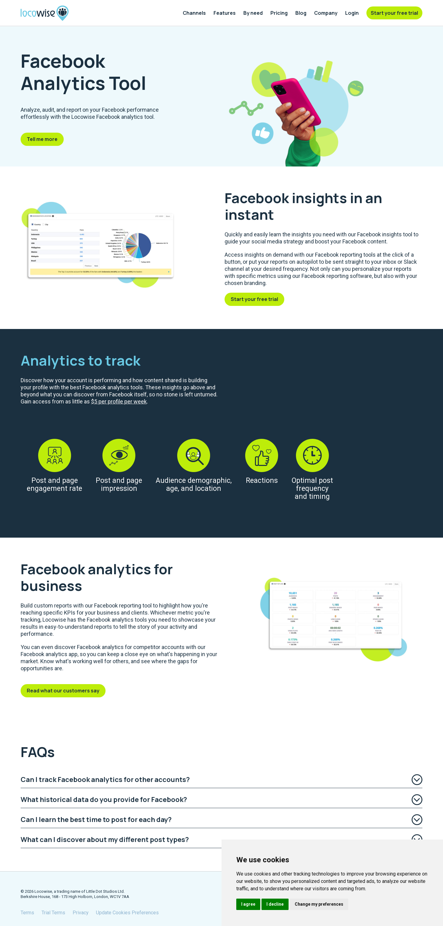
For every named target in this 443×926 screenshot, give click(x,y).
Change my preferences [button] (319, 904)
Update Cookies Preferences (127, 913)
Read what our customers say (63, 690)
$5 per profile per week (119, 401)
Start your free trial (254, 299)
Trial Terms (53, 913)
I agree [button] (248, 904)
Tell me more (42, 139)
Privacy (81, 913)
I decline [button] (275, 904)
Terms (27, 913)
